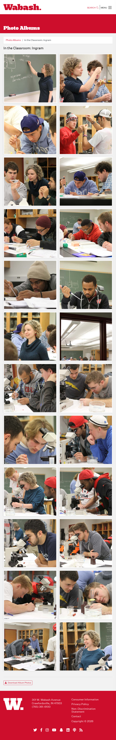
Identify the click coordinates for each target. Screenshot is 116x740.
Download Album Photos (18, 682)
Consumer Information (85, 699)
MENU (106, 7)
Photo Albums (13, 40)
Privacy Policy (80, 704)
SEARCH (92, 7)
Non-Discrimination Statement (83, 710)
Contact (76, 716)
